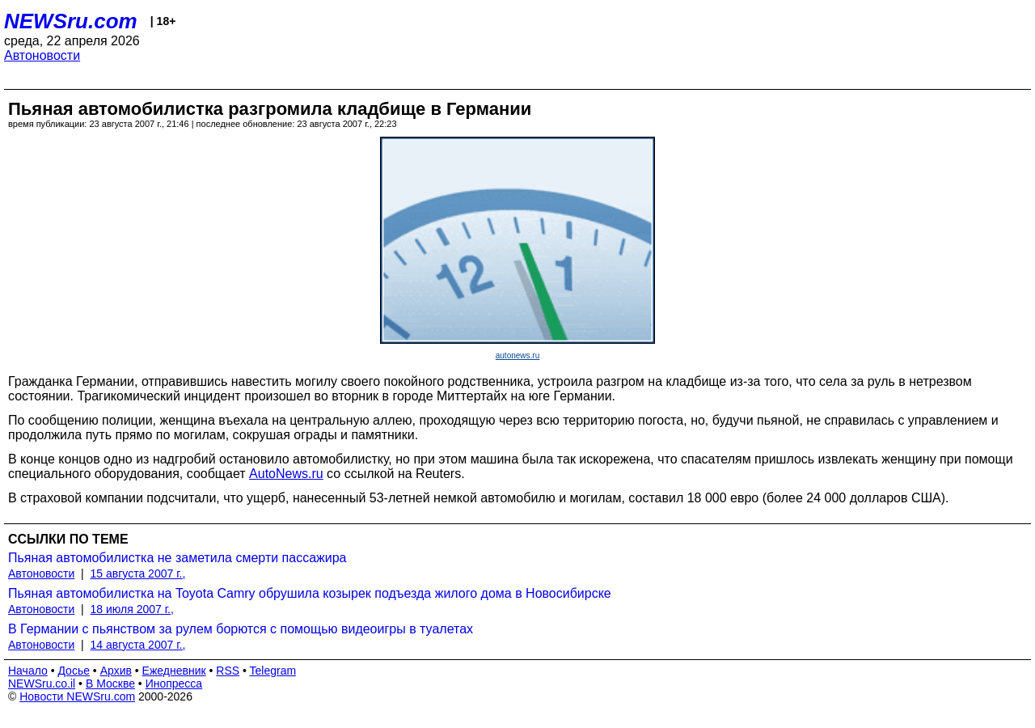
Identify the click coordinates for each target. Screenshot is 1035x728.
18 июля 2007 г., (132, 609)
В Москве (110, 683)
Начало (28, 670)
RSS (227, 670)
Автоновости (42, 55)
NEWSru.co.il (41, 683)
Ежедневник (174, 670)
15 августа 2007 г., (138, 573)
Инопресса (174, 683)
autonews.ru (517, 355)
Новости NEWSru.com (77, 696)
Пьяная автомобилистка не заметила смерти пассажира (177, 558)
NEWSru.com (70, 21)
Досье (73, 670)
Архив (116, 670)
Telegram (273, 670)
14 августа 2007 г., (138, 644)
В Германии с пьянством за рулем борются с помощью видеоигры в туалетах (240, 629)
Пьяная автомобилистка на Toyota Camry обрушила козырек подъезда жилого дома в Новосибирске (309, 593)
